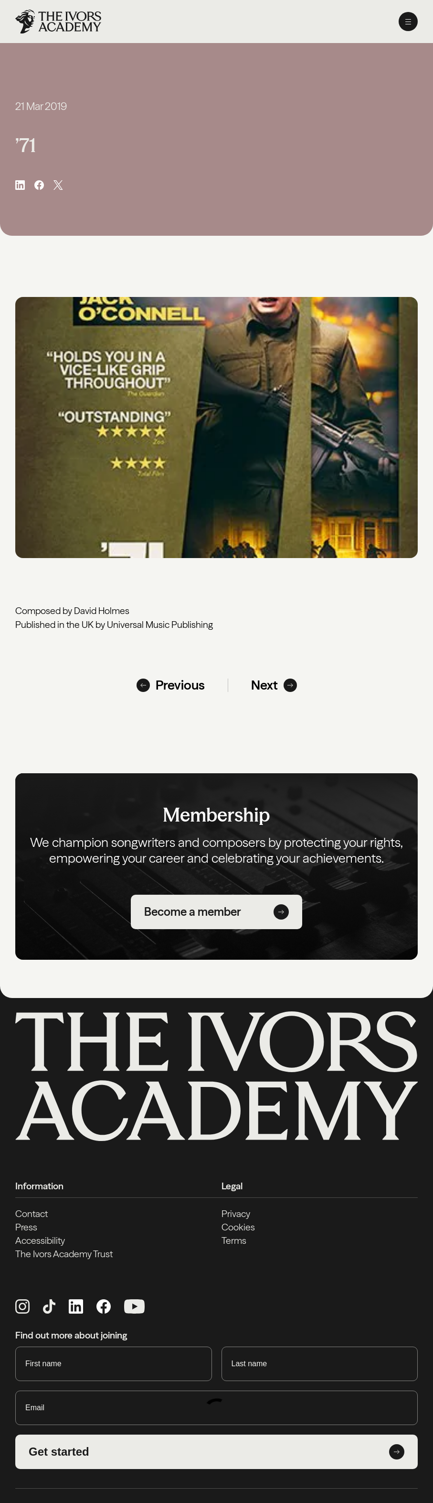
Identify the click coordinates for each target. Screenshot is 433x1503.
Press (26, 1227)
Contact (31, 1213)
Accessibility (40, 1240)
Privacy (236, 1213)
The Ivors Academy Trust (64, 1254)
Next (274, 685)
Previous (171, 685)
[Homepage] (58, 21)
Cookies (238, 1227)
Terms (234, 1240)
